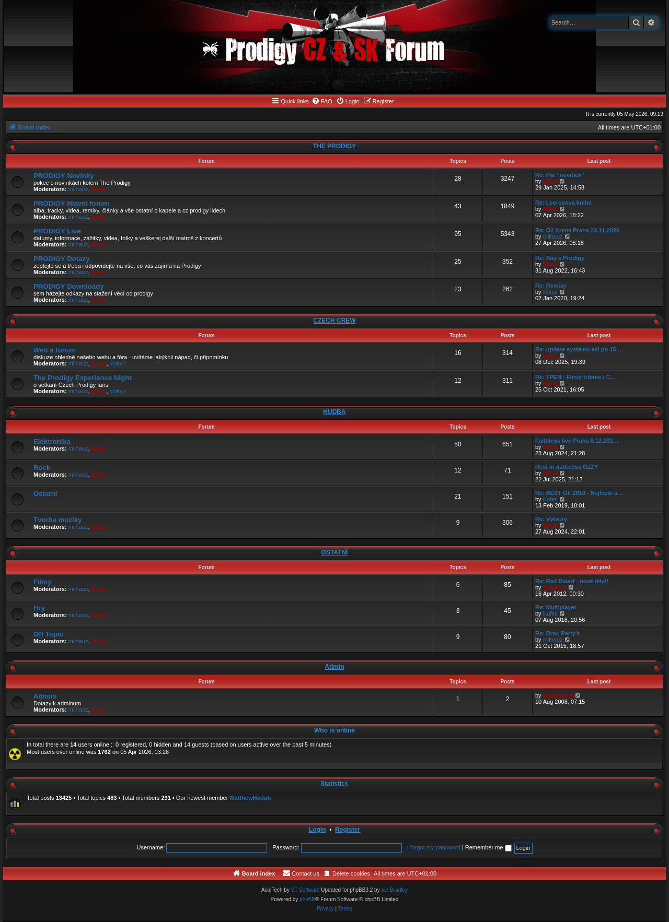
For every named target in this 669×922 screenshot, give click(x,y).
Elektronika (52, 441)
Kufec (550, 292)
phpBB (307, 899)
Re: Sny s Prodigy (559, 258)
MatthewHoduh (250, 798)
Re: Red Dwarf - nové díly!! (571, 581)
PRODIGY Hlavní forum (71, 203)
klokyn (118, 363)
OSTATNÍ (334, 552)
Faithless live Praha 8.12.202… (577, 441)
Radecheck (558, 695)
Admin (334, 666)
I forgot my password (433, 847)
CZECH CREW (334, 320)
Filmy (42, 582)
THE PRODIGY (334, 146)
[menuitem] (322, 101)
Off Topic (48, 634)
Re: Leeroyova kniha (563, 202)
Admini (45, 696)
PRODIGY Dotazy (61, 259)
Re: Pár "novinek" (559, 175)
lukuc (99, 189)
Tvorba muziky (57, 520)
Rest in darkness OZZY (566, 467)
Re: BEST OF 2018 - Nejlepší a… (579, 493)
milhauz (78, 189)
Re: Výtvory (551, 519)
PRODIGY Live (57, 231)
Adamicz (555, 587)
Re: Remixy (551, 285)
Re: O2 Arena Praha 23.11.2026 (577, 230)
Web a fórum (54, 350)
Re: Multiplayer (555, 607)
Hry (39, 608)
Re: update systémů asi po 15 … (579, 349)
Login (317, 829)
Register (347, 829)
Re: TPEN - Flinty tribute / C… (575, 377)
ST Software (305, 890)
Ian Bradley (394, 890)
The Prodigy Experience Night (82, 378)
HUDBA (334, 412)
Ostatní (45, 494)
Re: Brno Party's (557, 633)
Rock (41, 467)
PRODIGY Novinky (63, 176)
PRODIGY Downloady (68, 286)
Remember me (488, 847)
